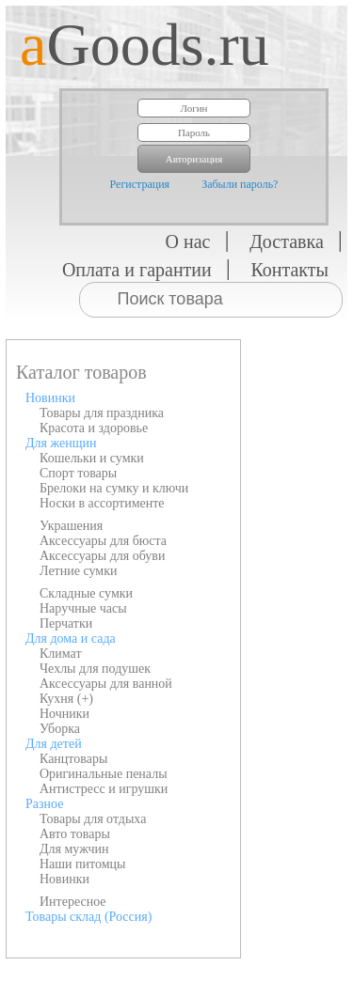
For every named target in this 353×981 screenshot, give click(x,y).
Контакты (289, 269)
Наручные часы (83, 608)
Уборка (60, 729)
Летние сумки (78, 571)
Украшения (71, 526)
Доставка (286, 241)
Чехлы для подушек (95, 669)
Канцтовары (73, 759)
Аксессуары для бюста (103, 541)
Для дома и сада (70, 638)
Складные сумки (86, 593)
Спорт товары (78, 473)
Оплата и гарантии (137, 269)
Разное (44, 804)
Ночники (64, 714)
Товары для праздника (102, 413)
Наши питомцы (83, 864)
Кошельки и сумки (92, 458)
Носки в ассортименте (102, 503)
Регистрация (140, 184)
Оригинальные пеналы (104, 774)
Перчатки (66, 623)
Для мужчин (74, 849)
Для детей (53, 744)
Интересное (73, 902)
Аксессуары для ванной (106, 684)
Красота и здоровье (94, 428)
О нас (188, 241)
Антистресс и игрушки (104, 789)
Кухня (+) (66, 699)
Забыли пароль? (239, 184)
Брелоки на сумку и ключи (114, 488)
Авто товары (75, 834)
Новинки (50, 398)
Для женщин (60, 443)
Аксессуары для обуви (102, 556)
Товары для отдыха (93, 819)
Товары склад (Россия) (88, 917)
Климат (61, 653)
